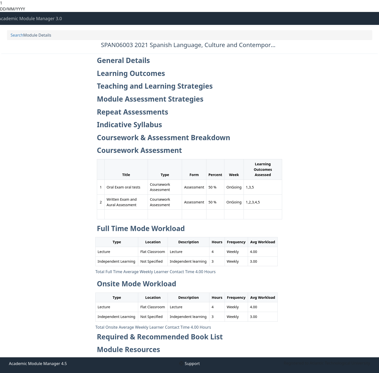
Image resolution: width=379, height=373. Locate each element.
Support (192, 363)
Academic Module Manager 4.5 (38, 363)
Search (17, 35)
